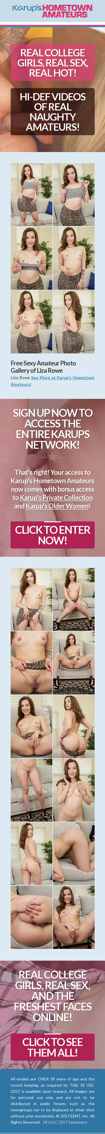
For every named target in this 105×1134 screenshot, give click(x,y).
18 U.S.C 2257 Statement (65, 1122)
